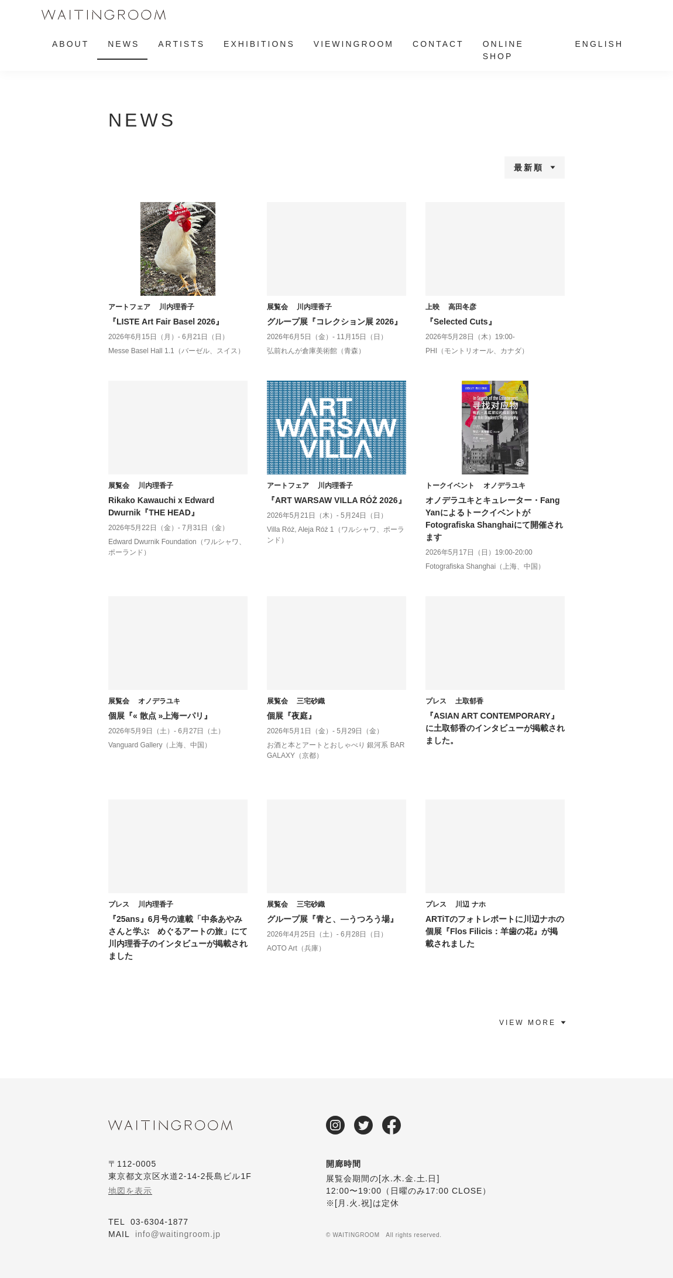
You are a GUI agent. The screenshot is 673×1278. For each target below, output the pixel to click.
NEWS (123, 44)
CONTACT (438, 44)
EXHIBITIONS (259, 44)
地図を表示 (130, 1190)
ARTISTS (181, 44)
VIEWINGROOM (354, 44)
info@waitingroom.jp (178, 1234)
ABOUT (70, 44)
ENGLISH (599, 44)
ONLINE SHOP (503, 50)
